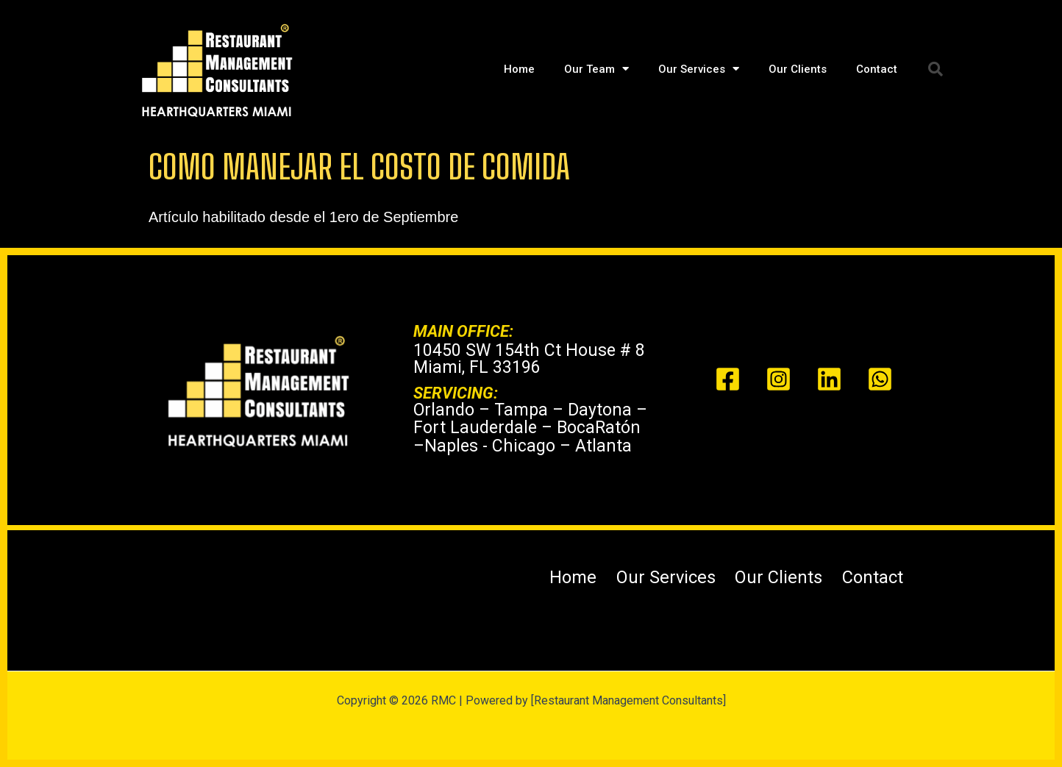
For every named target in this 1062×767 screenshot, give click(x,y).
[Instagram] (778, 379)
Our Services (698, 69)
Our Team (596, 69)
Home (519, 69)
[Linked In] (829, 379)
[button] (935, 69)
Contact (876, 69)
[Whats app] (880, 379)
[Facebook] (728, 379)
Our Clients (798, 69)
